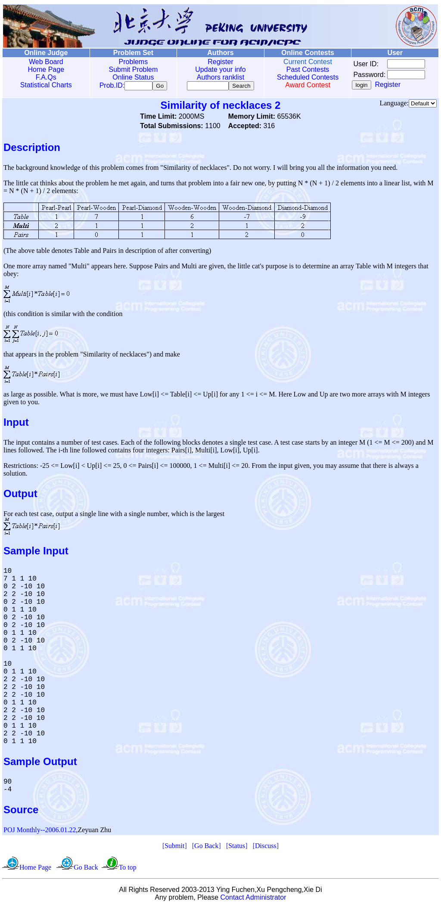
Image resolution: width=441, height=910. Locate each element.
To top (128, 869)
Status (236, 847)
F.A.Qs (45, 77)
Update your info (218, 69)
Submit (174, 847)
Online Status (132, 77)
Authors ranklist (218, 77)
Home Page (46, 69)
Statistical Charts (45, 85)
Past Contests (305, 69)
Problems (132, 61)
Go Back (206, 847)
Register (219, 61)
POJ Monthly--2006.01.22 (39, 831)
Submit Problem (132, 69)
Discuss (265, 847)
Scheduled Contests (305, 77)
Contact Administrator (253, 899)
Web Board (45, 61)
